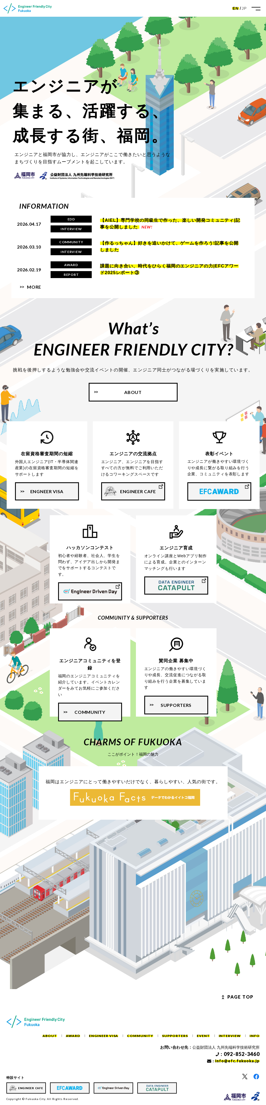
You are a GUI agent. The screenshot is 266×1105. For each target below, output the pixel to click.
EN (236, 8)
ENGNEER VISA (46, 491)
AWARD (73, 1036)
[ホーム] (27, 8)
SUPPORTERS (176, 705)
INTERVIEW (230, 1036)
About (133, 392)
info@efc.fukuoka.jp (237, 1060)
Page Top (240, 996)
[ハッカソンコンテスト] (90, 591)
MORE (34, 286)
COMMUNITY (89, 712)
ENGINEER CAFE (138, 491)
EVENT (203, 1036)
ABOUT (50, 1036)
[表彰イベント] (219, 491)
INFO (255, 1036)
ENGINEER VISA (103, 1036)
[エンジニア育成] (176, 585)
